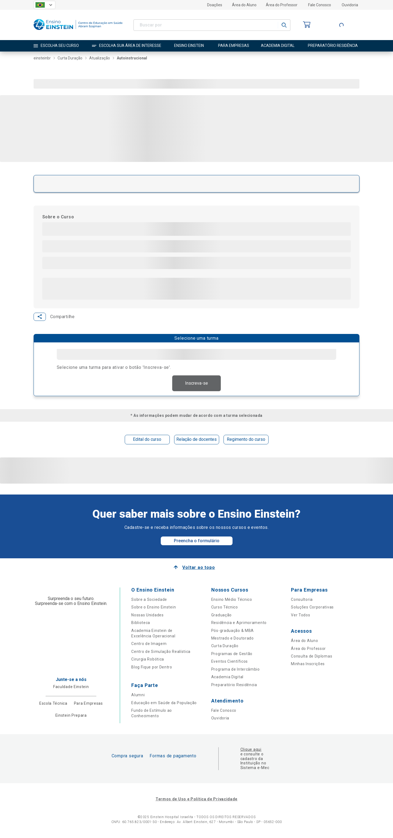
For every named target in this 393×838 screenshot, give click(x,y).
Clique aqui (250, 750)
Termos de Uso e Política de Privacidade (196, 799)
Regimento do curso (246, 439)
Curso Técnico (224, 607)
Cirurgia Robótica (147, 660)
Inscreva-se (196, 383)
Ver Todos (300, 615)
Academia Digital (227, 677)
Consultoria (302, 600)
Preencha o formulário (196, 541)
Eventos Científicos (229, 662)
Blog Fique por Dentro (151, 667)
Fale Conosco (319, 5)
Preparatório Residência (234, 685)
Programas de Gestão (231, 654)
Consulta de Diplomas (311, 657)
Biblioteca (140, 623)
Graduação (221, 615)
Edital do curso (147, 439)
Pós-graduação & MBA (232, 631)
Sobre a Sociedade (149, 600)
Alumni (138, 695)
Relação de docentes (196, 439)
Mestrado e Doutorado (232, 639)
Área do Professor (281, 5)
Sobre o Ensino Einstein (153, 607)
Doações (214, 5)
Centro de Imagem (148, 644)
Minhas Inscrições (308, 664)
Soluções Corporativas (312, 607)
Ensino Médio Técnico (231, 600)
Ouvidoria (350, 5)
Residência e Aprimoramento (239, 623)
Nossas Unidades (147, 615)
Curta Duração (225, 646)
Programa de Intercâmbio (235, 670)
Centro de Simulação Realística (160, 652)
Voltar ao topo (198, 568)
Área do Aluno (244, 5)
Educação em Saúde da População (164, 703)
